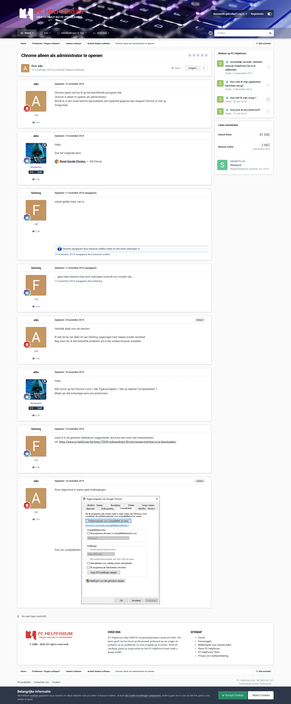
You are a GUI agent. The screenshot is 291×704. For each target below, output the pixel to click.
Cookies (56, 682)
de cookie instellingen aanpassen (143, 695)
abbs (36, 135)
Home (28, 33)
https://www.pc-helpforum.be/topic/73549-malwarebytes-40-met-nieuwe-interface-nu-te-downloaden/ (117, 441)
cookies (34, 695)
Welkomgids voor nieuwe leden (214, 644)
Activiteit (102, 33)
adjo (40, 65)
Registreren (257, 13)
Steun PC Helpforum (209, 648)
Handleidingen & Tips (73, 33)
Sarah (228, 73)
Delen (176, 68)
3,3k (36, 231)
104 (36, 122)
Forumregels (205, 641)
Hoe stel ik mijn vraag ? (243, 97)
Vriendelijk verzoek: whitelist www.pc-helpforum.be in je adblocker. (243, 65)
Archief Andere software (70, 69)
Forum (201, 637)
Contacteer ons (41, 682)
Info (46, 33)
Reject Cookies (261, 695)
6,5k (36, 179)
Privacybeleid (23, 682)
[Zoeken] (233, 33)
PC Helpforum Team (209, 652)
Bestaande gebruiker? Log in (230, 14)
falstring (36, 192)
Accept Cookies (232, 695)
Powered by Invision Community (255, 683)
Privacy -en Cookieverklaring (213, 655)
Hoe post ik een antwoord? (245, 109)
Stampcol (235, 165)
